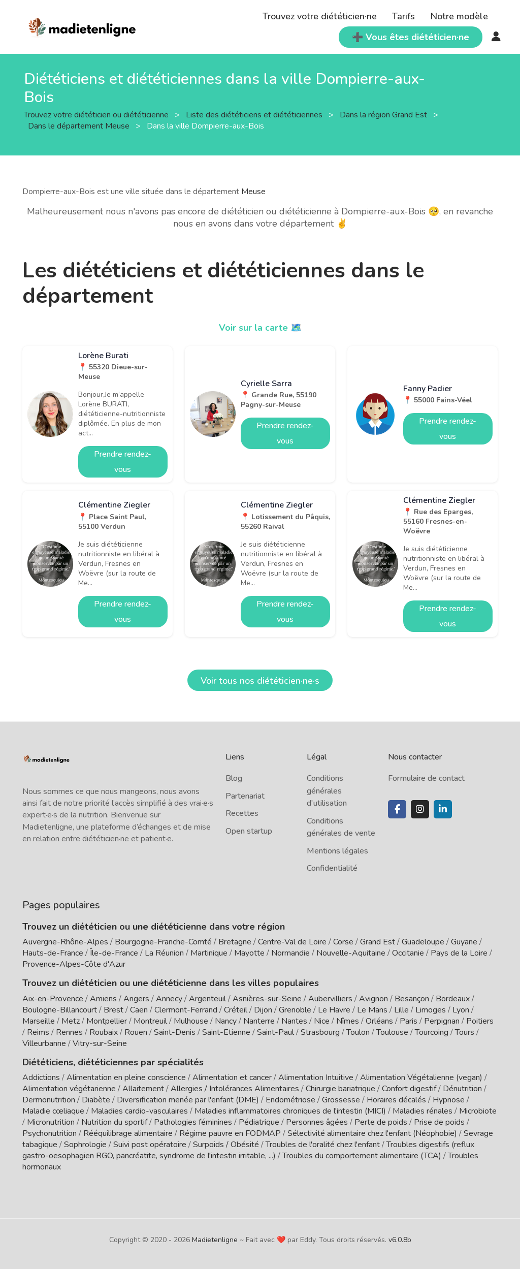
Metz (70, 1021)
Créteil (235, 1010)
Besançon (412, 998)
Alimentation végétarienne (69, 1088)
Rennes (69, 1032)
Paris (408, 1021)
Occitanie (408, 953)
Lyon (460, 1010)
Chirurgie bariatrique (340, 1088)
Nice (322, 1021)
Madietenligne (215, 1240)
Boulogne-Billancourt (59, 1010)
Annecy (169, 998)
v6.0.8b (399, 1240)
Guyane (464, 941)
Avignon (373, 998)
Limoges (430, 1010)
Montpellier (106, 1021)
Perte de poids (380, 1122)
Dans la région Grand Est (384, 114)
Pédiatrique (259, 1122)
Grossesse (341, 1099)
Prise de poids (439, 1122)
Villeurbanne (44, 1043)
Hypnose (449, 1099)
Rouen (135, 1032)
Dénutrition (462, 1088)
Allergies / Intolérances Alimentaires (235, 1088)
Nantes (294, 1021)
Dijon (263, 1010)
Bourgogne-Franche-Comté (163, 941)
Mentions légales (337, 850)
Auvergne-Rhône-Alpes (65, 941)
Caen (139, 1010)
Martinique (209, 953)
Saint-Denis (175, 1032)
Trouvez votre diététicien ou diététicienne (97, 114)
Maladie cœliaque (53, 1111)
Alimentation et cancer (232, 1077)
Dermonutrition (49, 1099)
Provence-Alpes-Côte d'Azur (73, 964)
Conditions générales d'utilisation (327, 791)
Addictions (41, 1077)
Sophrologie (85, 1144)
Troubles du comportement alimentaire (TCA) (361, 1155)
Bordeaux (453, 998)
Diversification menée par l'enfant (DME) (189, 1099)
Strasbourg (320, 1032)
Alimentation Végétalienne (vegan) (421, 1077)
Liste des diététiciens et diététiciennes (255, 114)
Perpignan (442, 1021)
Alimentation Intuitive (315, 1077)
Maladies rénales (422, 1111)
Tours (464, 1032)
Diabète (96, 1099)
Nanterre (259, 1021)
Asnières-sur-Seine (267, 998)
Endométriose (290, 1099)
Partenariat (245, 796)
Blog (233, 778)
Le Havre (334, 1010)
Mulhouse (191, 1021)
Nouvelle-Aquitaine (350, 953)
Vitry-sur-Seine (100, 1043)
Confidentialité (332, 868)
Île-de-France (114, 953)
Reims (38, 1032)
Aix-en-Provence (52, 998)
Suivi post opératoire (149, 1144)
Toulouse (392, 1032)
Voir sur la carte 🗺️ (260, 328)
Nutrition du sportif (114, 1122)
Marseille (38, 1021)
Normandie (290, 953)
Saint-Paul (275, 1032)
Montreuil (150, 1021)
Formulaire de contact (426, 778)
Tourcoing (431, 1032)
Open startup (248, 831)
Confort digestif (409, 1088)
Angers (136, 998)
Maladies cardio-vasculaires (139, 1111)
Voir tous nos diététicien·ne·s (260, 681)
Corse (343, 941)
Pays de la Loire (459, 953)
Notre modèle (459, 16)
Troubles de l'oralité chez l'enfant (323, 1144)
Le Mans (372, 1010)
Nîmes (347, 1021)
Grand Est (377, 941)
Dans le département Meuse (80, 126)
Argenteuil (207, 998)
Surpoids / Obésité (226, 1144)
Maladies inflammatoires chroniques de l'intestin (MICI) (290, 1111)
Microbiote (478, 1111)
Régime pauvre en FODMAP (230, 1133)
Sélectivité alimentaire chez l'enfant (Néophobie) (372, 1133)
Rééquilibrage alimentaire (128, 1133)
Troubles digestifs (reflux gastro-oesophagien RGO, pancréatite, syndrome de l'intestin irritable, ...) (248, 1150)
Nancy (226, 1021)
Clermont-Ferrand (185, 1010)
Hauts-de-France (52, 953)
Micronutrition (51, 1122)
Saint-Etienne (226, 1032)
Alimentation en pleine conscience (126, 1077)
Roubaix (103, 1032)
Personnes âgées (317, 1122)
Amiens (103, 998)
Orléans (379, 1021)
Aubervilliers (330, 998)
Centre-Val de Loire (292, 941)
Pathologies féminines (193, 1122)
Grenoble (295, 1010)
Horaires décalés (396, 1099)
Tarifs (403, 16)
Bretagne (234, 941)
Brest (113, 1010)
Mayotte (249, 953)
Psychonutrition (49, 1133)
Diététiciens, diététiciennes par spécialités (113, 1062)
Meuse (253, 191)
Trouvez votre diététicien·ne (320, 16)
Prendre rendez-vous (122, 462)
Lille (401, 1010)
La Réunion (164, 953)
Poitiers (480, 1021)
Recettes (241, 813)
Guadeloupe (423, 941)
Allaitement (143, 1088)
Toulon (358, 1032)
